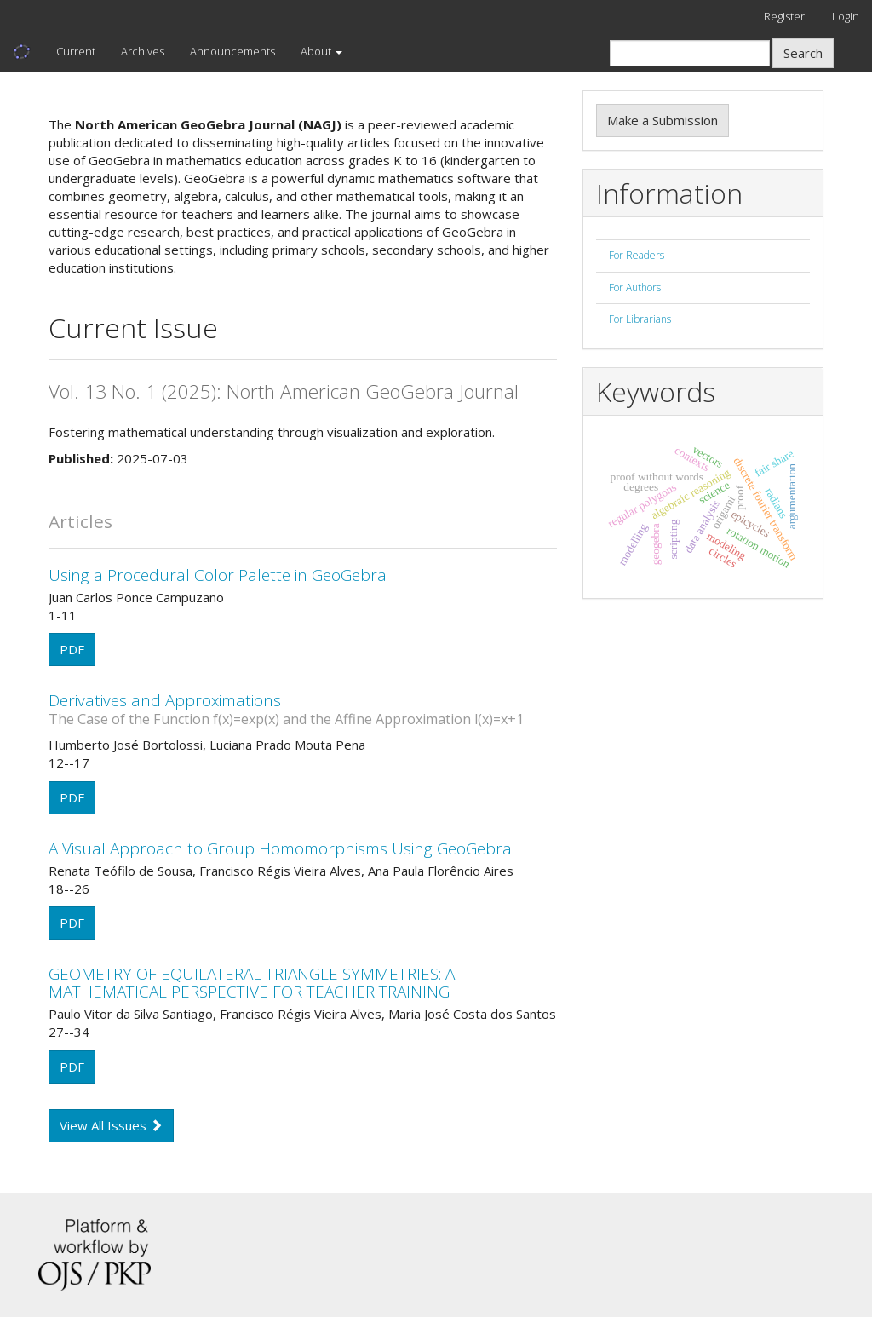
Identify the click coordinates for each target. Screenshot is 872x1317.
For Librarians (640, 319)
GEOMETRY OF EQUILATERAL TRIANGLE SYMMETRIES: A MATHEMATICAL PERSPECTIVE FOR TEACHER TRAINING (252, 983)
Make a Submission (662, 120)
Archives (142, 51)
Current (75, 51)
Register (784, 16)
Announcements (232, 51)
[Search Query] (690, 53)
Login (845, 16)
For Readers (636, 255)
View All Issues (111, 1125)
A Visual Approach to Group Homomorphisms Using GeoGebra (280, 848)
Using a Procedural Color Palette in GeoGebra (218, 575)
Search (803, 52)
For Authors (635, 287)
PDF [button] (72, 649)
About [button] (321, 51)
